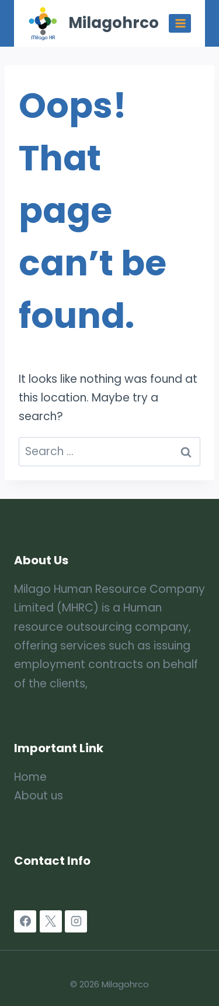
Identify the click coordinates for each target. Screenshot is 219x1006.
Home (30, 777)
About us (38, 796)
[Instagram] (76, 921)
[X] (51, 921)
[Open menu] (180, 23)
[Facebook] (25, 921)
